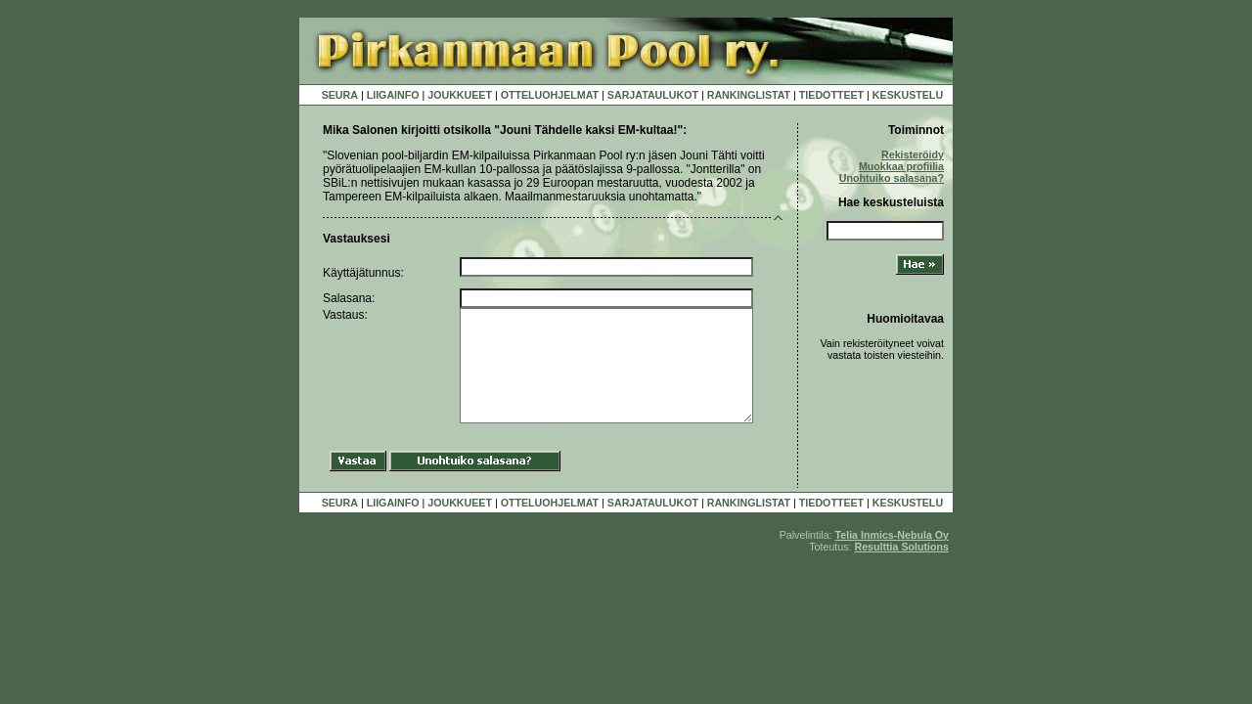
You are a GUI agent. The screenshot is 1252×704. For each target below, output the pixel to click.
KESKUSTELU (907, 95)
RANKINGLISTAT (748, 95)
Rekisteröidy (912, 154)
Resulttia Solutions (901, 546)
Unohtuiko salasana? (891, 178)
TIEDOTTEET (831, 95)
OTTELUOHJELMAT (550, 95)
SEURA (340, 95)
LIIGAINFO (393, 95)
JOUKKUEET (459, 95)
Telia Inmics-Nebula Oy (892, 535)
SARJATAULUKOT (652, 95)
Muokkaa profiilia (901, 166)
